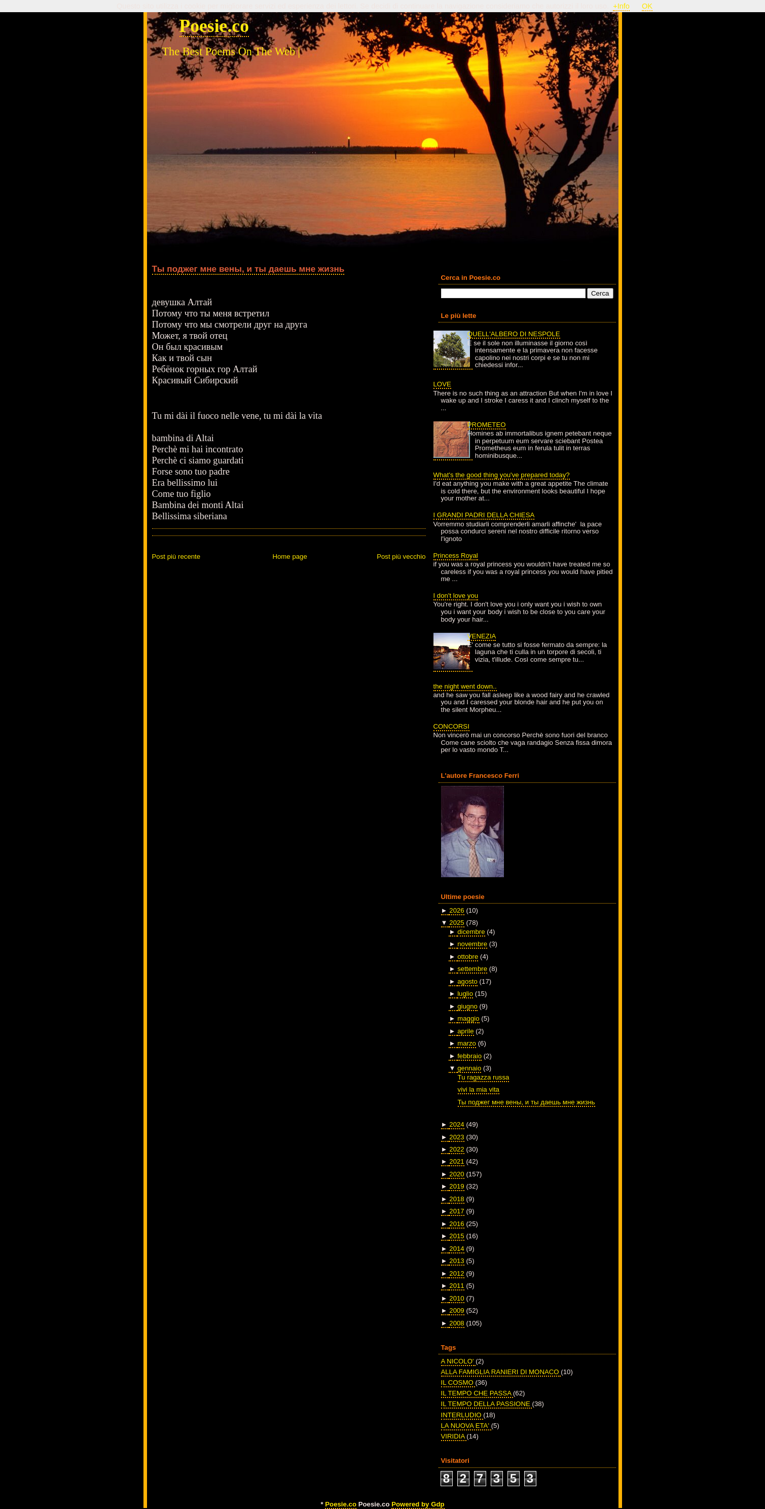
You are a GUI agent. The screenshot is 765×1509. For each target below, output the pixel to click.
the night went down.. (465, 686)
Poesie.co (214, 26)
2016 (456, 1224)
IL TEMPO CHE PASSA (477, 1393)
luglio (465, 993)
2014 (456, 1248)
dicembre (471, 932)
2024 (456, 1124)
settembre (472, 969)
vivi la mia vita (478, 1089)
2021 (456, 1161)
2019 (456, 1186)
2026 (456, 910)
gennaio (469, 1068)
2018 (456, 1199)
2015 (456, 1236)
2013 (456, 1261)
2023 (456, 1137)
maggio (468, 1018)
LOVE (442, 384)
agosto (467, 981)
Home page (289, 556)
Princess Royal (455, 555)
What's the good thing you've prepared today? (501, 475)
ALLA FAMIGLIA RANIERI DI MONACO (501, 1372)
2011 (456, 1285)
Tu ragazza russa (483, 1077)
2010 (456, 1298)
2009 (456, 1310)
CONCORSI (451, 726)
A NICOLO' (458, 1361)
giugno (467, 1006)
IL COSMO (458, 1382)
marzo (466, 1043)
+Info (621, 6)
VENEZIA (481, 636)
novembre (472, 944)
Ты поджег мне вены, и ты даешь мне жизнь (248, 269)
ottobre (467, 956)
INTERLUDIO (462, 1415)
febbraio (469, 1056)
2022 (456, 1149)
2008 (456, 1323)
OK (647, 6)
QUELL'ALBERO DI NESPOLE (513, 334)
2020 (456, 1174)
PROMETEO (486, 424)
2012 (456, 1273)
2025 (456, 922)
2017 (456, 1211)
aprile (465, 1031)
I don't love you (456, 595)
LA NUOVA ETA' (466, 1425)
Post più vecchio (401, 556)
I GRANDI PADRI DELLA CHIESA (484, 515)
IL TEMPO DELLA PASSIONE (486, 1404)
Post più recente (176, 556)
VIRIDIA (454, 1436)
